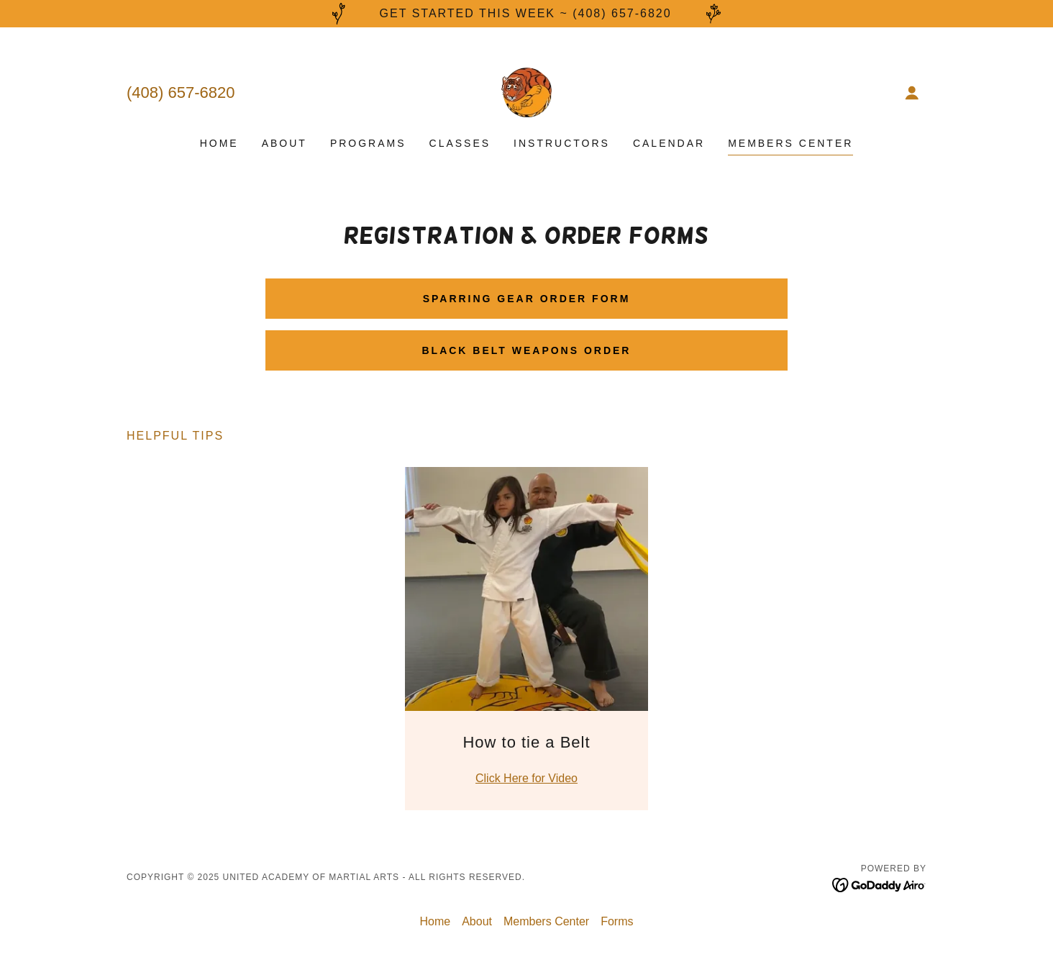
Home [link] (219, 143)
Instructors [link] (562, 143)
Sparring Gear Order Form (527, 298)
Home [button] (435, 921)
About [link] (284, 143)
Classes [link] (460, 143)
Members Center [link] (790, 143)
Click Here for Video (526, 778)
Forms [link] (617, 921)
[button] (912, 92)
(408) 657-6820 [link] (180, 92)
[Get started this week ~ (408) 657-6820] (526, 13)
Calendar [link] (669, 143)
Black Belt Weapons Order (527, 350)
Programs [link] (368, 143)
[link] (526, 92)
